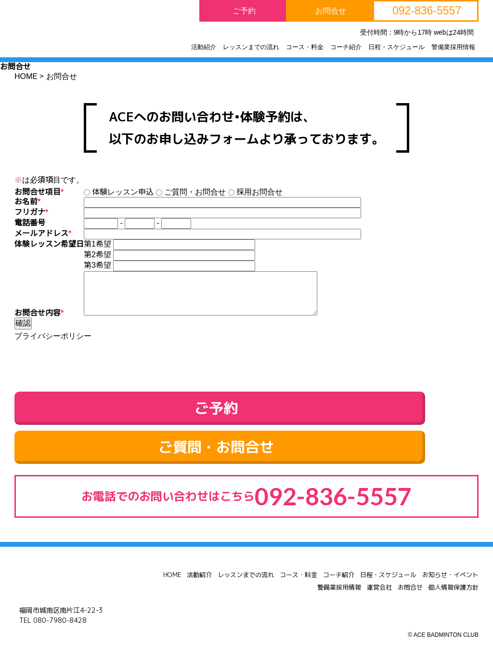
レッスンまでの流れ (246, 560)
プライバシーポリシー (52, 336)
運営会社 (379, 572)
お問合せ (410, 572)
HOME (172, 560)
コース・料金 (298, 560)
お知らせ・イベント (450, 560)
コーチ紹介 (338, 560)
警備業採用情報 (339, 572)
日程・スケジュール (388, 560)
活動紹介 (199, 560)
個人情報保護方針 (453, 572)
